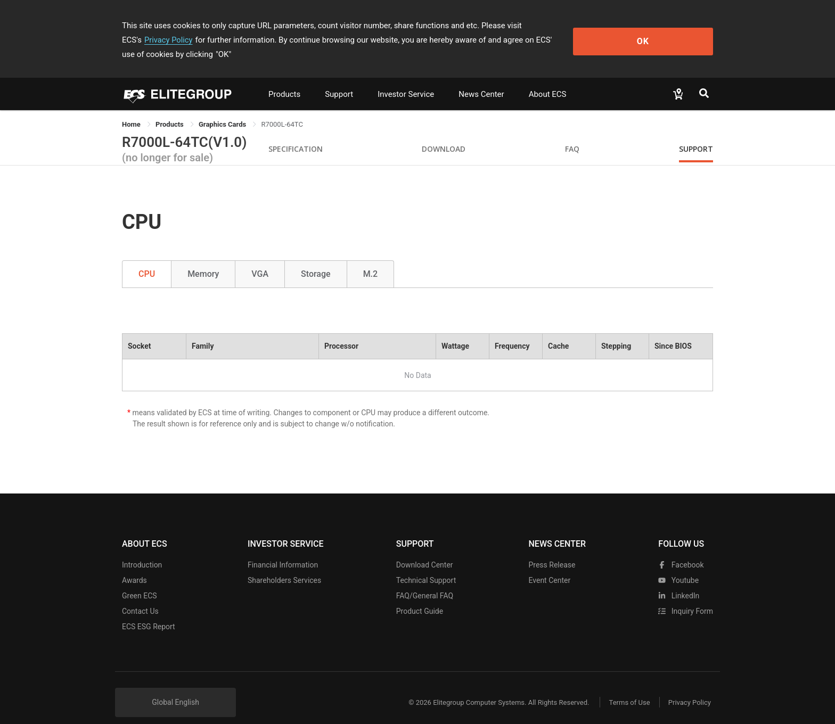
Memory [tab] (203, 259)
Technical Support (426, 566)
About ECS (548, 80)
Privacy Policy (570, 25)
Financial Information (283, 550)
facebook (680, 550)
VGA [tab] (259, 259)
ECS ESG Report (148, 612)
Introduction (142, 550)
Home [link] (132, 110)
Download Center (424, 550)
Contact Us (140, 597)
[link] (170, 110)
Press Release (551, 550)
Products (284, 80)
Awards (134, 566)
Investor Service (406, 80)
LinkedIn (678, 581)
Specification (295, 134)
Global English (175, 688)
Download (443, 134)
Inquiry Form (685, 597)
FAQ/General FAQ (424, 581)
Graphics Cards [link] (223, 110)
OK (670, 33)
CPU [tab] (146, 259)
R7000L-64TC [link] (281, 110)
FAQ (572, 134)
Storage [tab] (316, 259)
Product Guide (419, 597)
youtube (678, 566)
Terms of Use (624, 688)
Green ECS (139, 581)
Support (339, 80)
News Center (481, 80)
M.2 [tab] (370, 259)
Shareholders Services (284, 566)
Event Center (549, 566)
